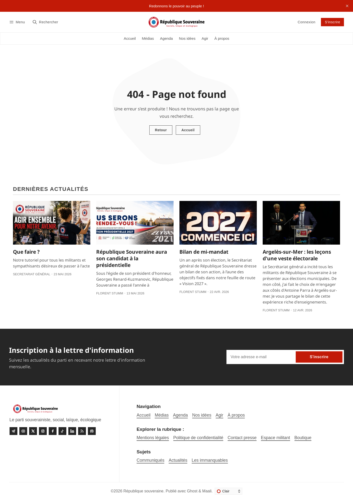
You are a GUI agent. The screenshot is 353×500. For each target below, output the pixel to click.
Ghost (192, 491)
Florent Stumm (109, 293)
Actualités (178, 460)
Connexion (306, 22)
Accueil (188, 130)
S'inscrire (332, 22)
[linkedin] (72, 431)
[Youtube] (23, 431)
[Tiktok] (62, 431)
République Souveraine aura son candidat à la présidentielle (131, 258)
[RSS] (82, 431)
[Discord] (92, 431)
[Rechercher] (45, 22)
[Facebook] (53, 431)
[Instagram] (43, 431)
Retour (161, 130)
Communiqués (150, 460)
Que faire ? (26, 251)
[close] (347, 6)
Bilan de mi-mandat (203, 251)
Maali (207, 491)
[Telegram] (13, 431)
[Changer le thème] (228, 491)
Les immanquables (210, 460)
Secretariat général (31, 274)
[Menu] (18, 22)
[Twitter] (33, 431)
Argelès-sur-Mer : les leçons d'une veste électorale (297, 255)
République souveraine (143, 491)
